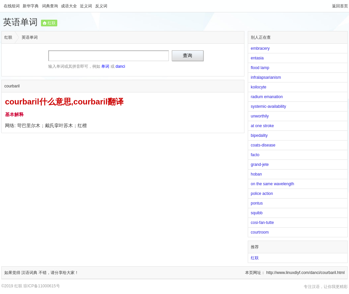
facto (255, 155)
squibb (256, 213)
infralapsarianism (266, 77)
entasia (257, 58)
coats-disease (263, 145)
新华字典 (31, 6)
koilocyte (258, 87)
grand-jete (260, 164)
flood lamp (260, 67)
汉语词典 (29, 272)
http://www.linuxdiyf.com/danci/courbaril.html (305, 272)
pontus (257, 203)
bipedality (259, 135)
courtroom (260, 232)
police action (262, 193)
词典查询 (50, 6)
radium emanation (267, 96)
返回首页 (340, 6)
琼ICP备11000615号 (41, 286)
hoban (256, 174)
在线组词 (12, 6)
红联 (52, 23)
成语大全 (69, 6)
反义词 (101, 6)
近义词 (86, 6)
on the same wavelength (272, 184)
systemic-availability (268, 106)
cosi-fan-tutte (262, 222)
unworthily (260, 116)
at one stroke (262, 125)
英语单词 (20, 22)
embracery (260, 48)
